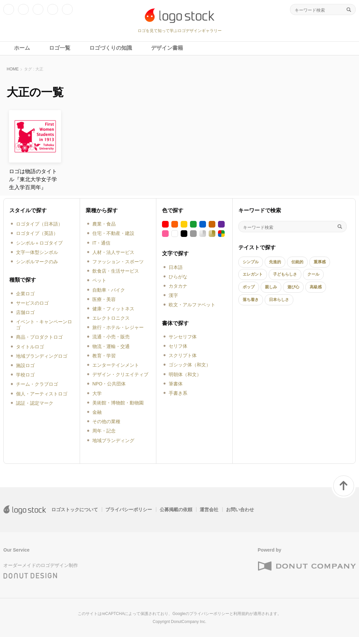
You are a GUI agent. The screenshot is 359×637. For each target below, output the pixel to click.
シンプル (251, 262)
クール (313, 274)
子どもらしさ (285, 274)
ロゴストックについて (74, 509)
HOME (13, 69)
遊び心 (293, 287)
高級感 (316, 287)
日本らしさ (279, 299)
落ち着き (251, 299)
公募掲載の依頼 (176, 509)
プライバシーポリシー (128, 509)
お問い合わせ (240, 509)
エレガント (253, 274)
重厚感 (320, 262)
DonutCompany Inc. (188, 621)
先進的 (275, 262)
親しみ (271, 287)
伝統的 (297, 262)
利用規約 (241, 613)
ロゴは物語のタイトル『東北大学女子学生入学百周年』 (33, 179)
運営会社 (209, 509)
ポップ (249, 287)
